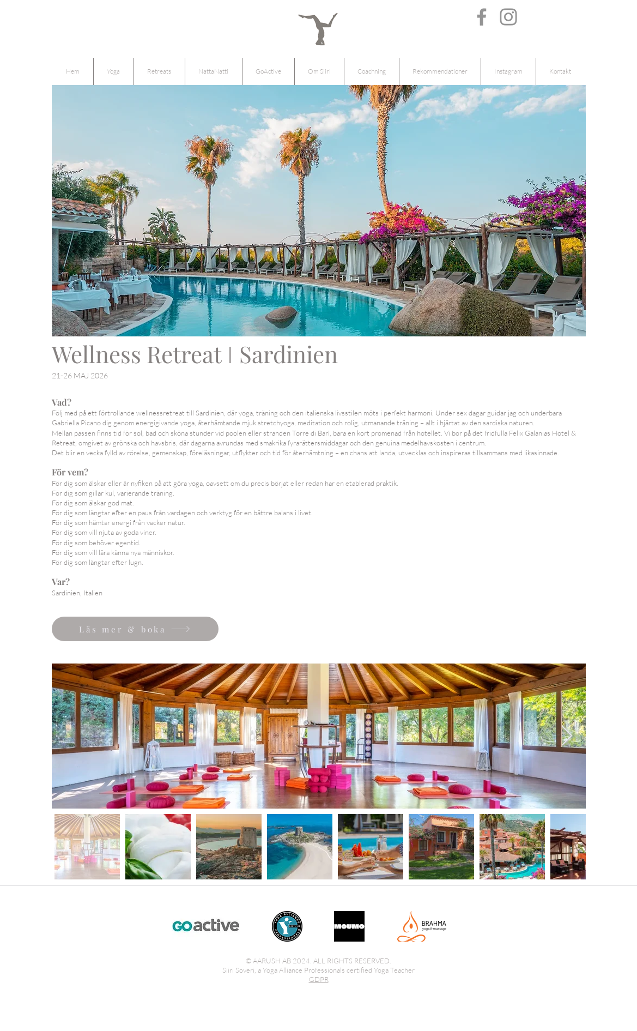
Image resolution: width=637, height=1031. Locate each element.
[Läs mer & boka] (135, 629)
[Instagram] (508, 16)
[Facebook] (481, 16)
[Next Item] (567, 736)
